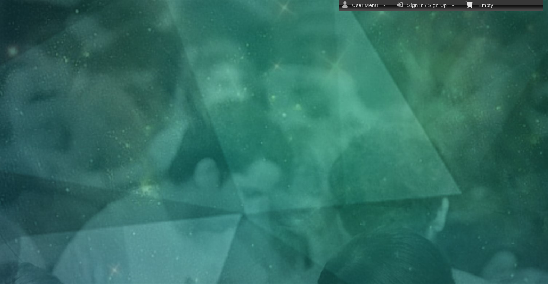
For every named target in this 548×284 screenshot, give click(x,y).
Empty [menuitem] (479, 4)
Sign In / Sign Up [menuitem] (426, 5)
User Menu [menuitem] (364, 5)
